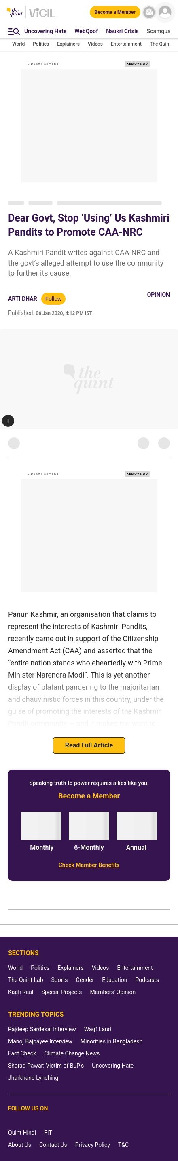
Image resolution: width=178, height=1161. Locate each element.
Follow (53, 299)
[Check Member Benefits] (89, 865)
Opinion (158, 294)
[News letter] (149, 12)
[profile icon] (165, 12)
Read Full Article (89, 745)
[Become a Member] (115, 12)
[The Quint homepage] (14, 13)
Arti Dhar (22, 299)
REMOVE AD (137, 63)
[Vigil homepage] (42, 16)
